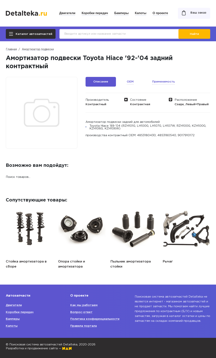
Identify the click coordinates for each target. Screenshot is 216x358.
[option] (29, 236)
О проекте (160, 13)
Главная (11, 49)
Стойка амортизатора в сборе (26, 264)
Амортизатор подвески (38, 49)
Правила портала (83, 326)
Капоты (140, 13)
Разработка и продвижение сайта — (39, 348)
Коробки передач (95, 13)
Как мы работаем (84, 305)
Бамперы (121, 13)
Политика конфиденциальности (94, 319)
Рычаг (168, 261)
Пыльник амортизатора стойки (130, 264)
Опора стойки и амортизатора (71, 264)
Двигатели (67, 13)
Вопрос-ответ (81, 312)
